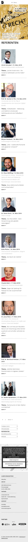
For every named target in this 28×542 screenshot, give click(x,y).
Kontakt (3, 501)
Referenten (5, 431)
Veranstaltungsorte (6, 508)
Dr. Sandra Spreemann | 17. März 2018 (13, 397)
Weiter (9, 419)
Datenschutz (4, 538)
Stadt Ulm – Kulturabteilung (8, 496)
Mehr (3, 75)
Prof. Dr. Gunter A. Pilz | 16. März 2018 (13, 99)
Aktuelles (3, 479)
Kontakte (3, 504)
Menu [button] (15, 2)
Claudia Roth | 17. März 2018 (10, 283)
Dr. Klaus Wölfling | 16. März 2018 (12, 173)
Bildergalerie (6, 434)
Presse (3, 436)
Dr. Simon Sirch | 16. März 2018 (11, 213)
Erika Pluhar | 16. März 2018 (10, 249)
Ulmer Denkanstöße (2, 2)
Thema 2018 (5, 426)
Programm (5, 429)
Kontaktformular (5, 506)
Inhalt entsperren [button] (14, 460)
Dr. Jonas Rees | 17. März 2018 (11, 317)
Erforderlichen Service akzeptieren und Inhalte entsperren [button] (14, 464)
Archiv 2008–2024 (5, 489)
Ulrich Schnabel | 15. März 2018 (11, 65)
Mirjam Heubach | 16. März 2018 (12, 139)
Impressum (22, 536)
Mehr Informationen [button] (14, 457)
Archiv (3, 482)
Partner (3, 491)
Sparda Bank (4, 498)
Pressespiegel (4, 487)
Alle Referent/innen (6, 485)
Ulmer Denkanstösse (7, 476)
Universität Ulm (5, 494)
